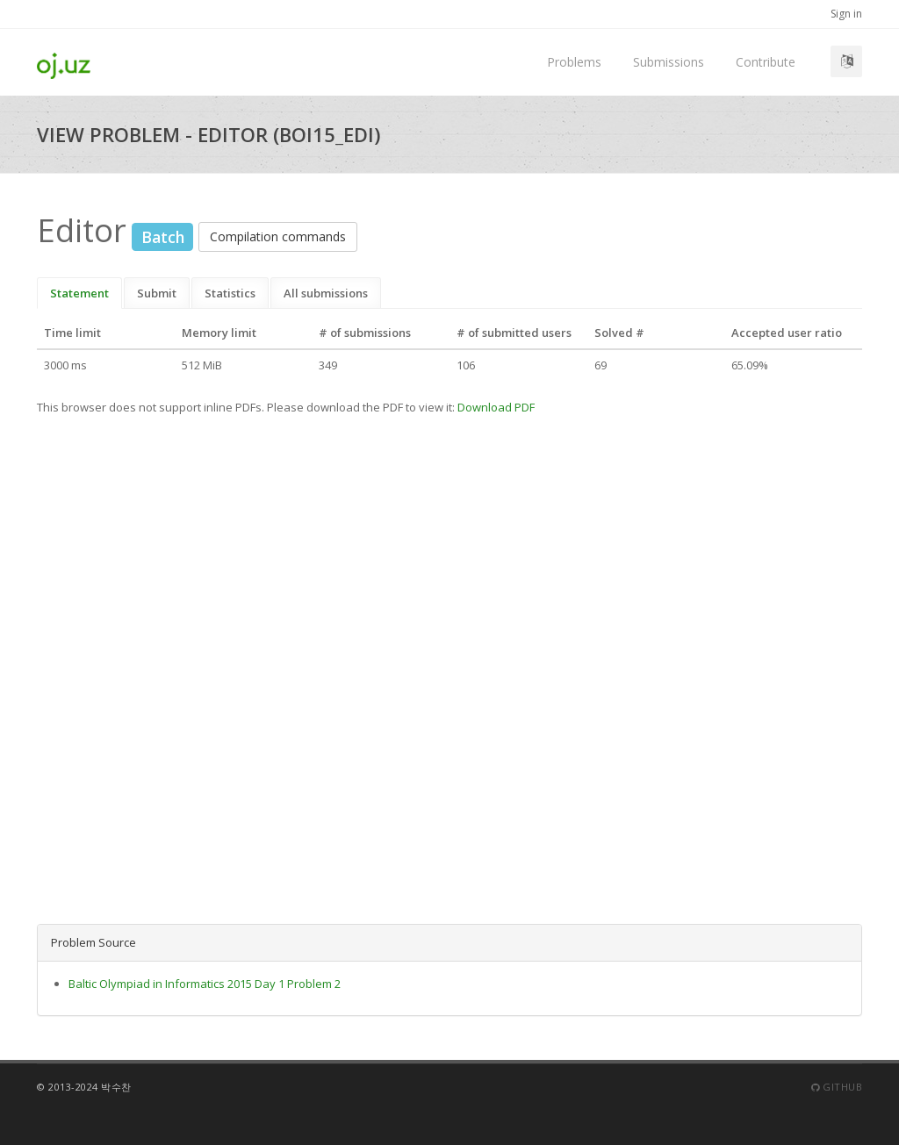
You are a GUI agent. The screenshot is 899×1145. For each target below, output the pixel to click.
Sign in (846, 13)
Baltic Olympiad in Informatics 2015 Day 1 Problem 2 (204, 983)
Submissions (668, 62)
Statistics (230, 293)
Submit (156, 293)
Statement (79, 293)
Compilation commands (278, 236)
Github (836, 1086)
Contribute (765, 62)
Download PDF (496, 407)
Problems (574, 62)
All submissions (326, 293)
